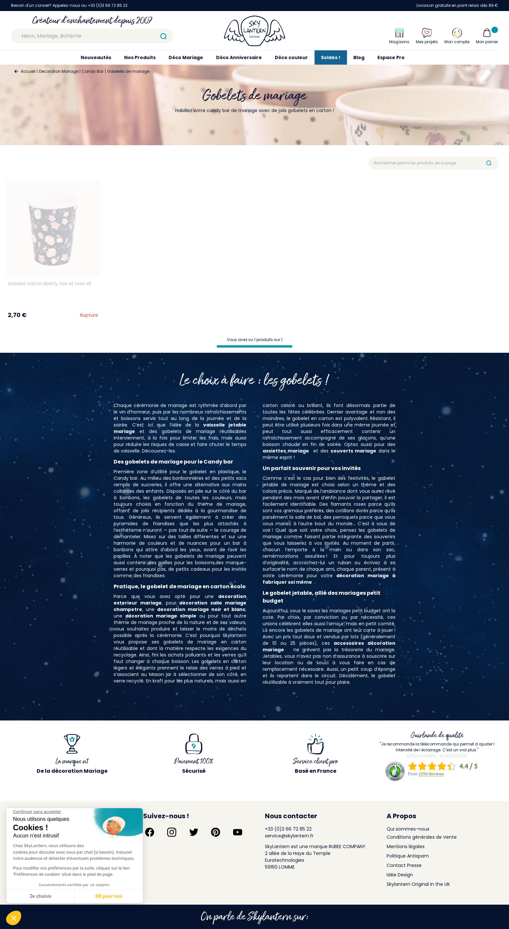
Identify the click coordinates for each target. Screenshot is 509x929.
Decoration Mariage (58, 71)
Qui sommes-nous (408, 829)
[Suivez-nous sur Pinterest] (215, 832)
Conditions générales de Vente (422, 837)
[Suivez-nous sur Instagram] (171, 832)
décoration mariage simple (160, 616)
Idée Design (400, 875)
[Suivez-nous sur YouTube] (237, 832)
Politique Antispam (408, 856)
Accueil (28, 71)
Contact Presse (404, 865)
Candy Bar (93, 71)
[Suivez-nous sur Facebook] (149, 832)
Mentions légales (406, 846)
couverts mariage (353, 451)
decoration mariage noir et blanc (201, 609)
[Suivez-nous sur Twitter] (193, 832)
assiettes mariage (286, 451)
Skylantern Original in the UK (418, 884)
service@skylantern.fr (289, 836)
